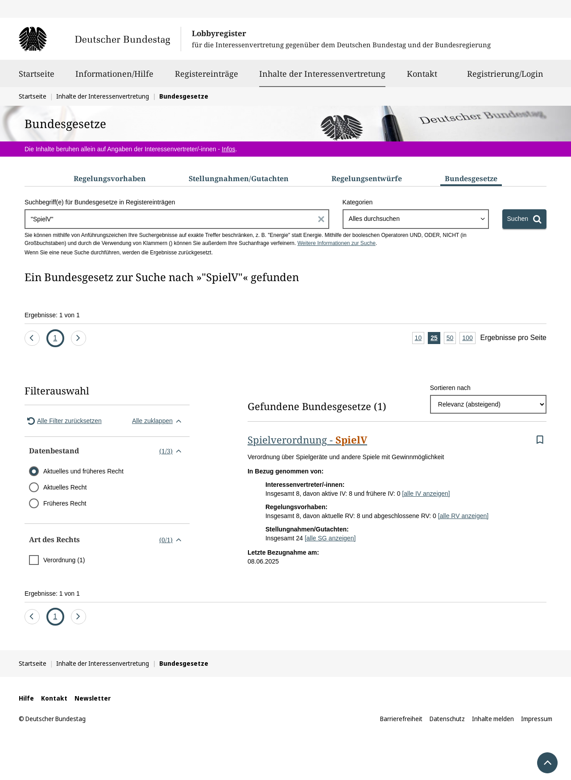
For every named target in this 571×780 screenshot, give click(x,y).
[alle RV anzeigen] (463, 515)
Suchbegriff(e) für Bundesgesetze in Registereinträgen (100, 202)
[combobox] (416, 219)
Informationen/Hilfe (114, 77)
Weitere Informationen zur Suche (337, 243)
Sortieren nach (450, 387)
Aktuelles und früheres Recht (83, 471)
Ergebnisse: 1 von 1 (52, 315)
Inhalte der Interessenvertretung (322, 73)
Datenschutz (447, 718)
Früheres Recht (64, 503)
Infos (228, 149)
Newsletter (92, 698)
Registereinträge (206, 77)
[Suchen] (524, 219)
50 (451, 338)
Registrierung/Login (505, 77)
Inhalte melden (493, 718)
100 (468, 338)
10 (420, 338)
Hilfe (26, 698)
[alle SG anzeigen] (330, 538)
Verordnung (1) (64, 560)
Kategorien (358, 202)
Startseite (36, 77)
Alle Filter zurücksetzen (63, 420)
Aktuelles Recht (65, 487)
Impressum (536, 718)
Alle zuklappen (158, 420)
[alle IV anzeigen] (426, 493)
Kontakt (422, 77)
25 (435, 338)
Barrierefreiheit (401, 718)
